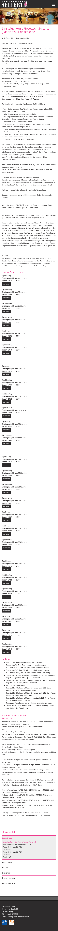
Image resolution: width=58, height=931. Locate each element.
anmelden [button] (6, 284)
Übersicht (8, 832)
